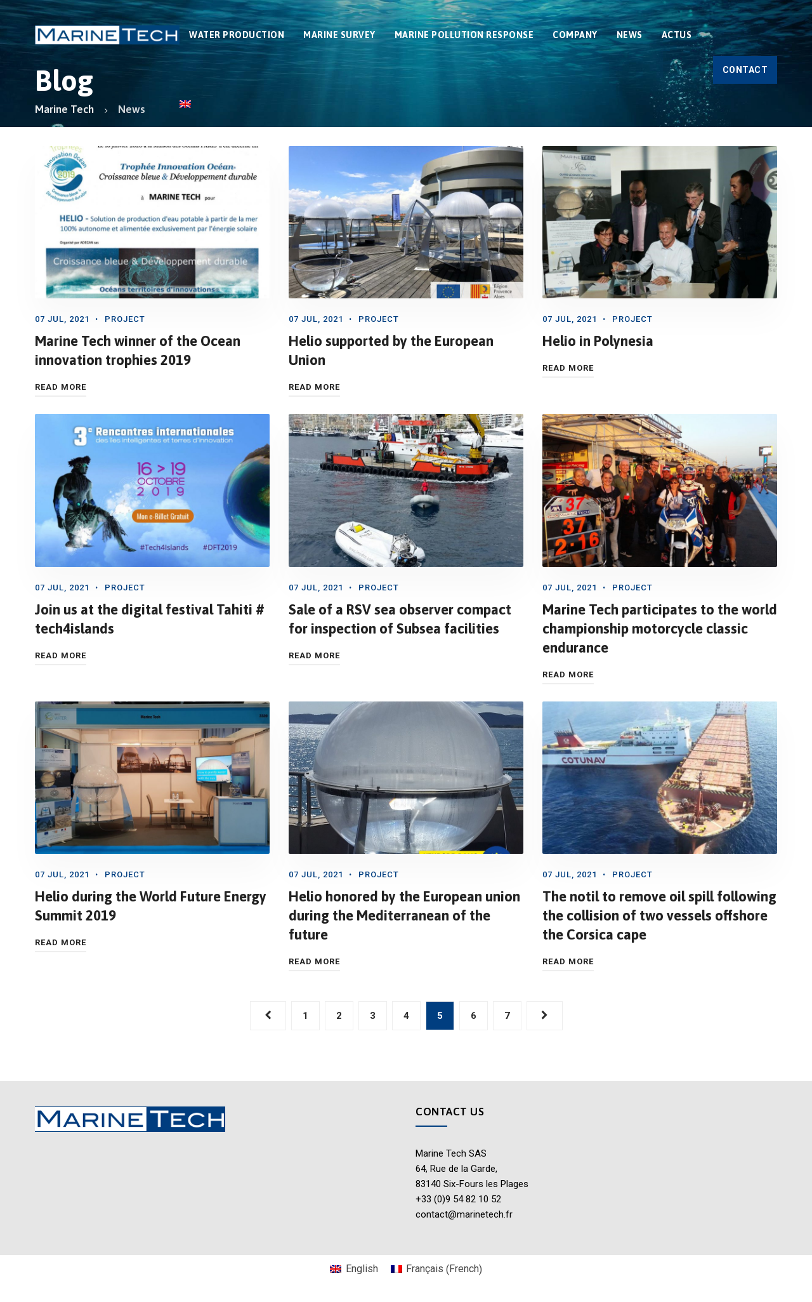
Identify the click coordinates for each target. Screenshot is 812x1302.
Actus (677, 35)
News (630, 35)
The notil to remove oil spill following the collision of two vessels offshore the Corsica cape (659, 915)
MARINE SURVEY (339, 35)
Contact (745, 70)
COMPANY (575, 35)
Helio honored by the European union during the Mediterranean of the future (404, 915)
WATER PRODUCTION (236, 35)
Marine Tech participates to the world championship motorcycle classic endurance (659, 628)
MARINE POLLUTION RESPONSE (464, 35)
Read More (60, 387)
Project (125, 319)
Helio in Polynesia (597, 341)
